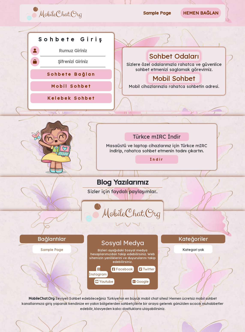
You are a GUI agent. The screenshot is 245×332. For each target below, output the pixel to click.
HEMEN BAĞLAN (200, 13)
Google (141, 281)
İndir (156, 159)
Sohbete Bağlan (71, 74)
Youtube (104, 281)
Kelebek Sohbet (71, 98)
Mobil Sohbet (71, 86)
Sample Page (157, 13)
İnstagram (98, 271)
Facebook (122, 269)
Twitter (146, 269)
